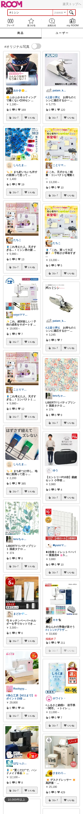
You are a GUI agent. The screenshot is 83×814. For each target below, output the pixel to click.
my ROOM (72, 22)
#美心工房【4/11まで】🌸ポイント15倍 (21, 697)
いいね (31, 118)
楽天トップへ (72, 4)
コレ (15, 118)
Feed (10, 22)
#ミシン (50, 629)
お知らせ (52, 22)
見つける (31, 22)
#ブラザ (59, 629)
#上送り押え (53, 97)
